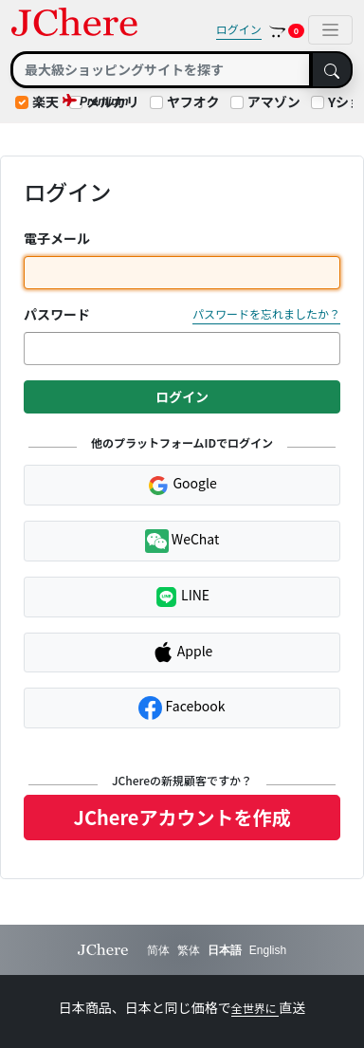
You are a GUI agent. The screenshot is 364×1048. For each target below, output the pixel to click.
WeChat (182, 541)
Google (181, 484)
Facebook (181, 708)
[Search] (161, 69)
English (267, 950)
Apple (182, 652)
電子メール (57, 238)
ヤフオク (193, 101)
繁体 (188, 950)
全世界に (255, 1008)
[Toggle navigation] (330, 30)
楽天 (45, 101)
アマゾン (273, 101)
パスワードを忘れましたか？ (266, 313)
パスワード (57, 313)
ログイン (239, 29)
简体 (158, 950)
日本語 (225, 950)
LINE (182, 597)
